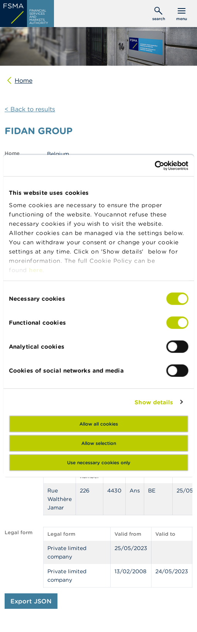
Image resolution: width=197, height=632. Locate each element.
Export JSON (31, 601)
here (35, 269)
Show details (154, 401)
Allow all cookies (98, 424)
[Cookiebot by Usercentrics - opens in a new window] (154, 165)
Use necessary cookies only (98, 462)
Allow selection (98, 443)
